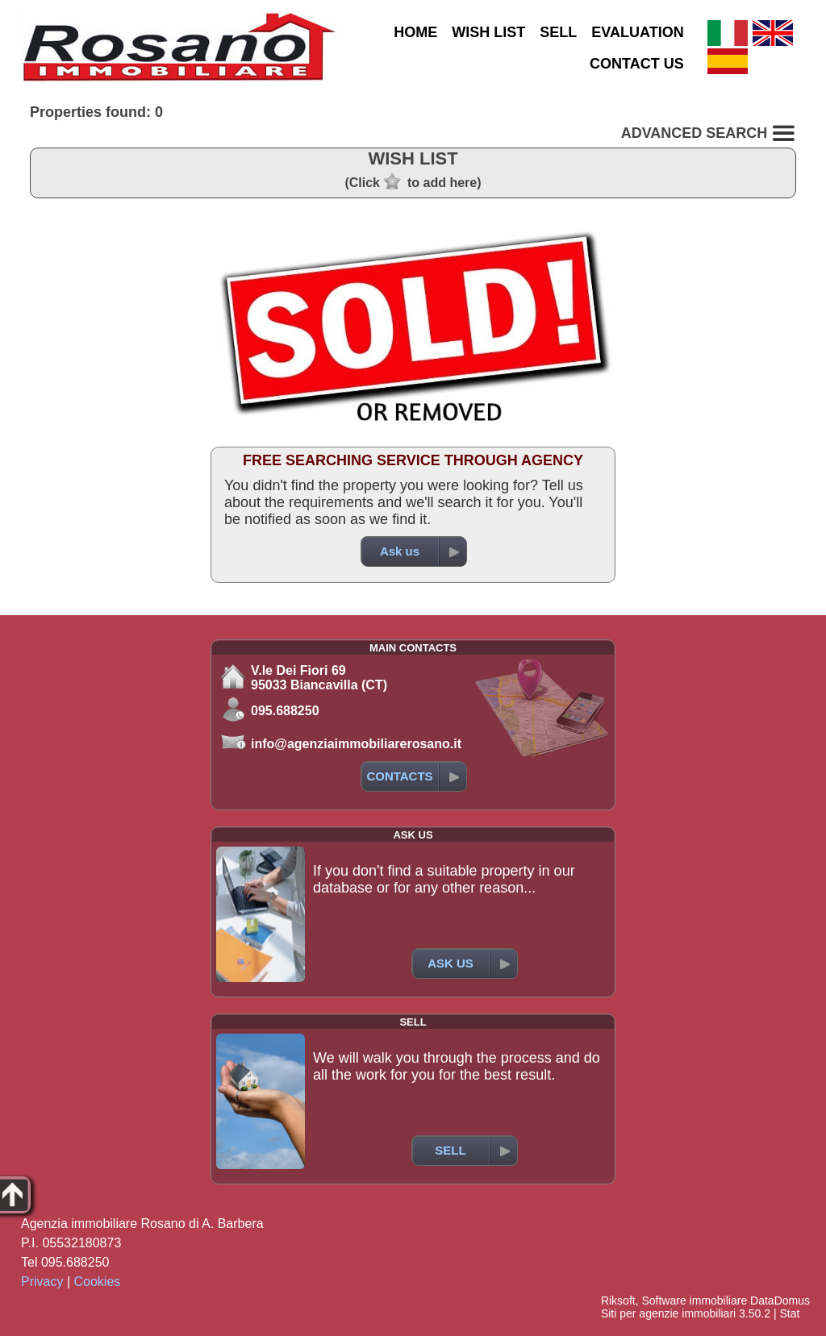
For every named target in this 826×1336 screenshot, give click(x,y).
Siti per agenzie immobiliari (668, 1313)
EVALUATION (637, 32)
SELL (558, 32)
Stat (789, 1313)
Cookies (97, 1281)
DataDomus (780, 1300)
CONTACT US (637, 64)
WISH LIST (488, 32)
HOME (415, 32)
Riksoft (618, 1300)
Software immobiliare (694, 1300)
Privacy (42, 1281)
